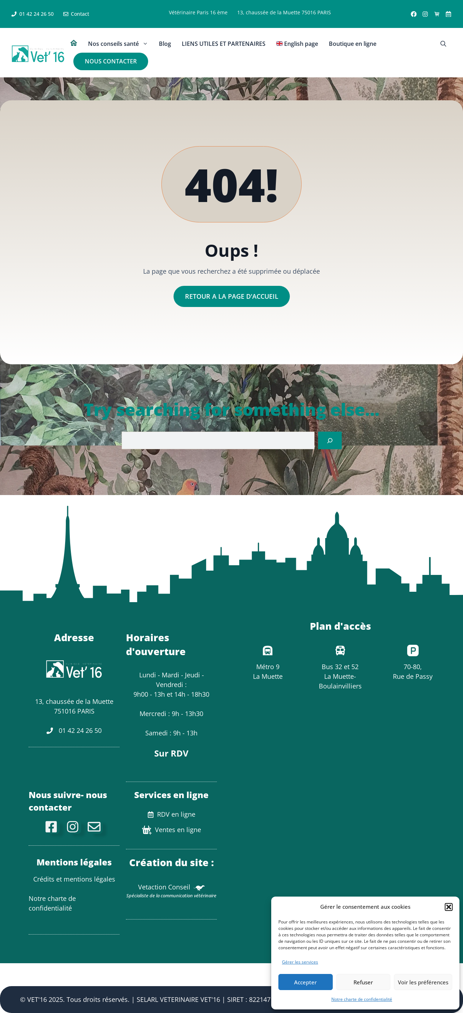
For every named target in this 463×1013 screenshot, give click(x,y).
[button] (448, 907)
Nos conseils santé (120, 44)
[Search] (330, 440)
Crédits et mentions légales (74, 879)
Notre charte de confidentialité (361, 999)
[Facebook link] (414, 14)
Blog (165, 44)
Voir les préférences (423, 982)
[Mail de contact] (95, 827)
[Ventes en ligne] (437, 14)
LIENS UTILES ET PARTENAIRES (223, 44)
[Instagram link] (425, 14)
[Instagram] (74, 827)
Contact (80, 13)
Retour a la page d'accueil (231, 296)
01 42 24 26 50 (36, 13)
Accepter (305, 982)
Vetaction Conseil (164, 887)
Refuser (363, 982)
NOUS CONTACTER (111, 61)
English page (297, 44)
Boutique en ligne (352, 44)
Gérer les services (300, 962)
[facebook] (52, 827)
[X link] (448, 14)
